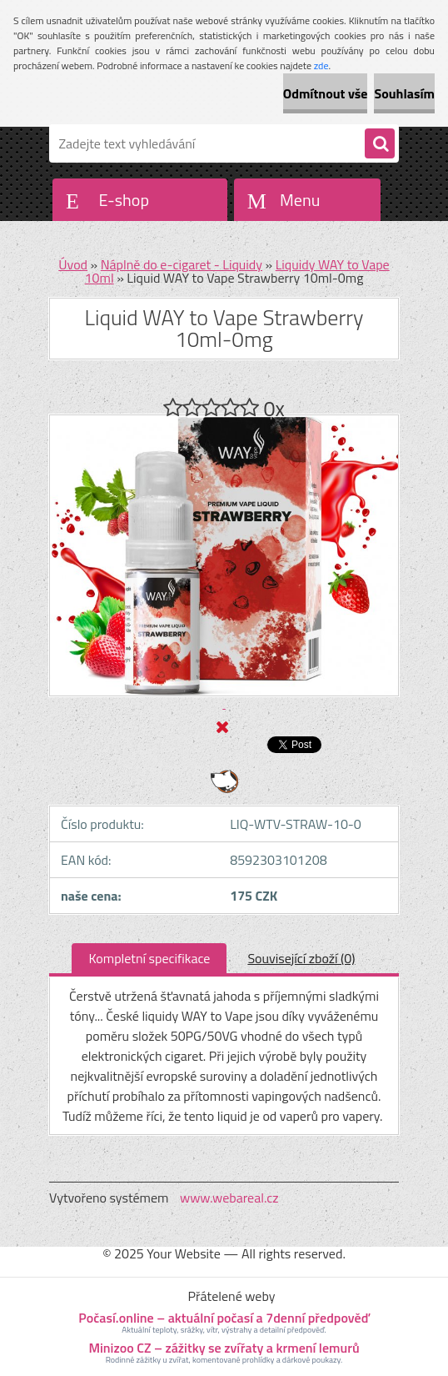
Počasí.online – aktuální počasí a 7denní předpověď (223, 1317)
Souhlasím (404, 93)
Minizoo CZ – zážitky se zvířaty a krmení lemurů (223, 1347)
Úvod (72, 264)
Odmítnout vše (325, 93)
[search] (380, 144)
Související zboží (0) (301, 958)
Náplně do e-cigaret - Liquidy (181, 264)
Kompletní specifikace (149, 958)
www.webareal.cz (229, 1198)
